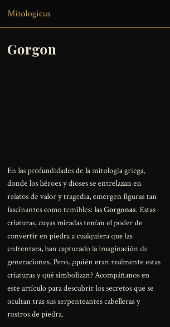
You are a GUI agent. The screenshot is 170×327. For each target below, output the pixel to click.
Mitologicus (28, 14)
